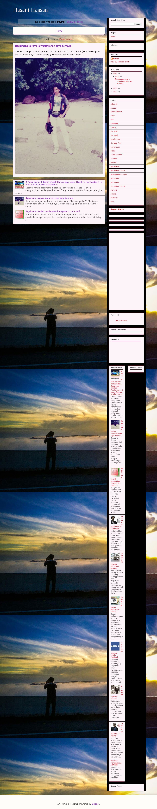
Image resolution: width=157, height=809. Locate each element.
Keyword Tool (116, 143)
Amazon (114, 108)
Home (59, 31)
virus (112, 202)
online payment (116, 155)
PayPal (113, 163)
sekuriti (113, 194)
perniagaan (115, 182)
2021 (115, 73)
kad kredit (114, 135)
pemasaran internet (118, 170)
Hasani (116, 59)
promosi (114, 190)
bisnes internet (116, 112)
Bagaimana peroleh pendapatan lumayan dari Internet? (52, 211)
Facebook (114, 124)
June (117, 76)
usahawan (115, 198)
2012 (115, 92)
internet (113, 127)
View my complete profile (120, 62)
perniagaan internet (118, 186)
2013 (115, 88)
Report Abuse (117, 209)
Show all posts (75, 21)
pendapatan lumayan (119, 174)
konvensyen (115, 147)
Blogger (95, 803)
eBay (113, 116)
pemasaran (115, 166)
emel (112, 120)
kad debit (114, 131)
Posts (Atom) (65, 38)
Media (113, 151)
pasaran (114, 159)
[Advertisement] (129, 271)
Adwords (114, 104)
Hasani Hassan (30, 10)
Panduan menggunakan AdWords (116, 763)
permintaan (115, 178)
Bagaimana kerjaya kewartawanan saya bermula (43, 46)
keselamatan (115, 139)
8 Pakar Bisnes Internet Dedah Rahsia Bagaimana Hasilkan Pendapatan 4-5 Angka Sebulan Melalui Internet (63, 183)
